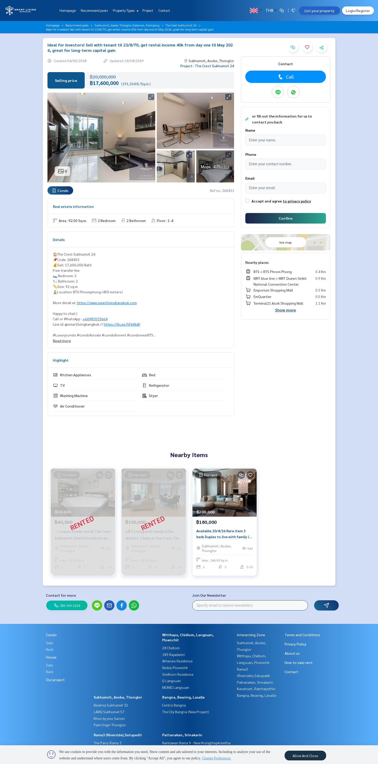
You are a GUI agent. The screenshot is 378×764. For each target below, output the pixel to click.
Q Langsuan (171, 680)
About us (292, 653)
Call (285, 77)
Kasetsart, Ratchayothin (256, 688)
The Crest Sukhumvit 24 (181, 25)
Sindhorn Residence (177, 674)
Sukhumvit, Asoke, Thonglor (118, 697)
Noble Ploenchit (175, 667)
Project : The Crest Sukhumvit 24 (207, 65)
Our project (55, 679)
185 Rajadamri (173, 654)
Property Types (125, 10)
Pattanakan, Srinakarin (182, 734)
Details (59, 239)
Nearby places (257, 262)
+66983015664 (95, 318)
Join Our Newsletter (209, 595)
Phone (250, 154)
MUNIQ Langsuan (175, 687)
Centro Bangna (174, 705)
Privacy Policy (295, 644)
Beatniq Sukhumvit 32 (111, 705)
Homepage (68, 10)
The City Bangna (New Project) (185, 711)
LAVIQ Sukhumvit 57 (109, 711)
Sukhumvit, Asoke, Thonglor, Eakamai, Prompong (126, 25)
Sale (49, 642)
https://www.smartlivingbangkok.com (107, 302)
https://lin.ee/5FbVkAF (122, 324)
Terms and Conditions (302, 634)
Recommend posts (94, 10)
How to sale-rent (299, 662)
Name (250, 130)
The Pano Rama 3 (107, 742)
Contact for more (61, 595)
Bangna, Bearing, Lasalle (183, 697)
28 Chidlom (171, 647)
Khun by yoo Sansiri (109, 718)
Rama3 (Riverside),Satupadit (118, 734)
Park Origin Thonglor (110, 724)
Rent (49, 649)
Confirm (286, 218)
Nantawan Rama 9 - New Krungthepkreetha (196, 742)
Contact (164, 10)
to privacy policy (297, 201)
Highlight (61, 360)
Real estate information (73, 206)
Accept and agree (266, 201)
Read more (62, 340)
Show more (285, 310)
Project (147, 10)
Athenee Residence (177, 661)
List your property (319, 10)
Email (250, 178)
